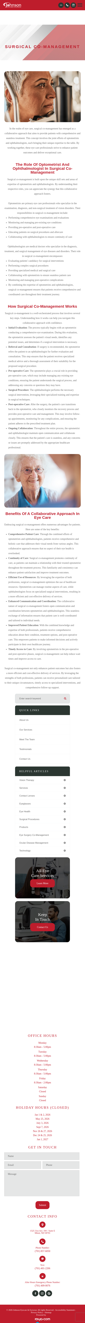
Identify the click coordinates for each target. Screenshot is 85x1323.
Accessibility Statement (65, 1310)
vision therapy (26, 780)
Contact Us (24, 759)
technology (25, 850)
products (23, 827)
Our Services (25, 729)
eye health (24, 811)
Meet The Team (27, 739)
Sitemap (48, 1312)
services (23, 788)
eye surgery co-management (34, 835)
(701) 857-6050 (42, 1251)
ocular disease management (33, 843)
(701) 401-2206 (42, 1268)
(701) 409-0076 (42, 1285)
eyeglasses (25, 803)
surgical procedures (29, 819)
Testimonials (25, 749)
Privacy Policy (37, 1312)
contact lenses (27, 795)
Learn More (42, 883)
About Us (24, 720)
